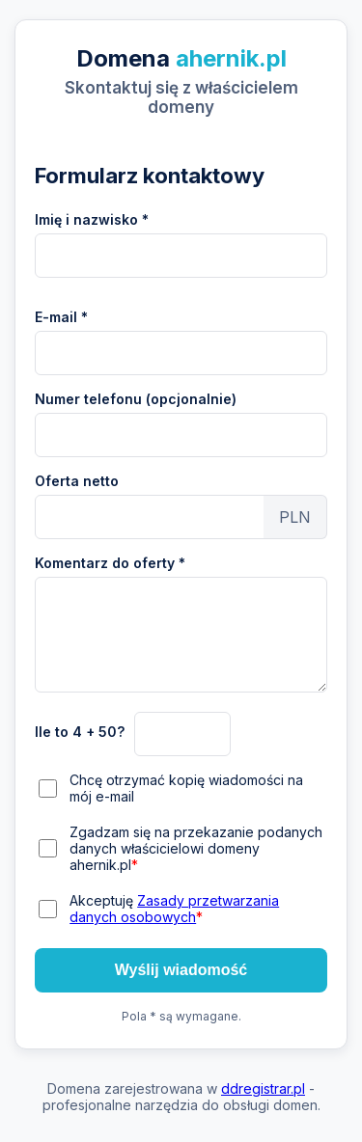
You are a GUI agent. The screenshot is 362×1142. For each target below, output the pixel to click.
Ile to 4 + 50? (80, 731)
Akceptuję (174, 908)
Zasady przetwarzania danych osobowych (174, 908)
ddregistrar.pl (263, 1088)
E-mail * (61, 317)
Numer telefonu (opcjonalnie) (136, 399)
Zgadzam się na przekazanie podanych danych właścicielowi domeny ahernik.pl (196, 848)
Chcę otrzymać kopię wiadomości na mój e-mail (186, 788)
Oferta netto (77, 481)
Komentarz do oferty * (110, 563)
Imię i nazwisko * (92, 219)
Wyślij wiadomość (181, 970)
